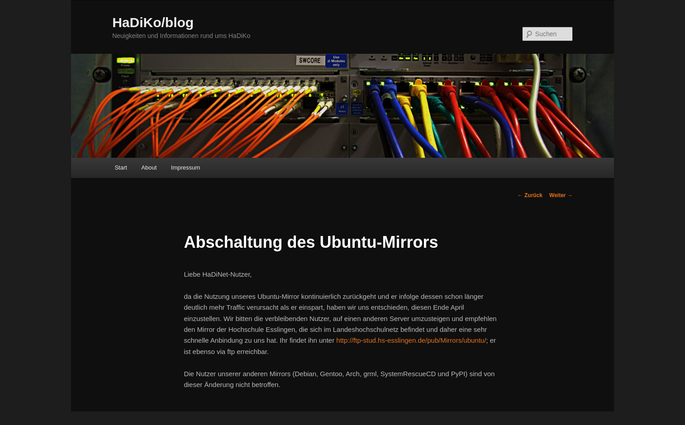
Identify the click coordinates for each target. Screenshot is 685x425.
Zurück (530, 195)
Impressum (185, 167)
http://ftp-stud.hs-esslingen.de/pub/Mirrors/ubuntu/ (411, 340)
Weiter (561, 195)
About (149, 167)
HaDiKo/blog (153, 22)
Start (120, 167)
